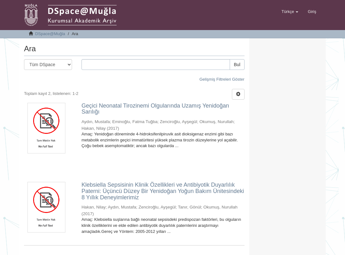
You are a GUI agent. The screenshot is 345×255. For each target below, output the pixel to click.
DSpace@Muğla (50, 33)
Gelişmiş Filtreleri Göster (221, 79)
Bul (237, 64)
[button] (290, 12)
